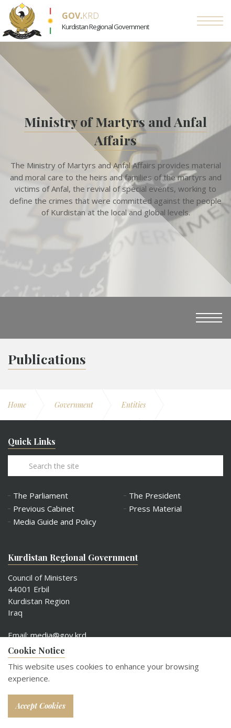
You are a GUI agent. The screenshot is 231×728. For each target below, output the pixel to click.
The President (155, 496)
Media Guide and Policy (54, 522)
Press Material (155, 509)
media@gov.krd (58, 635)
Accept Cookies (40, 706)
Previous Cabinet (43, 509)
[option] (115, 169)
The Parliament (40, 496)
